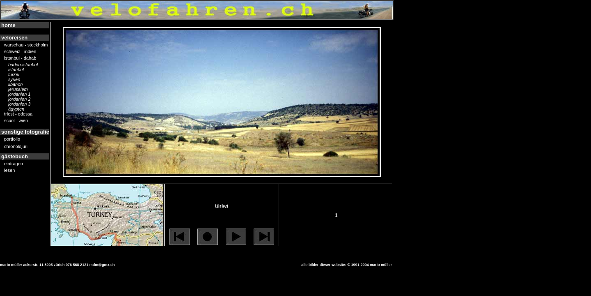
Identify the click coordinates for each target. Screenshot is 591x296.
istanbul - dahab (20, 58)
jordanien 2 (19, 99)
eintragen (13, 164)
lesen (9, 171)
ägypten (16, 109)
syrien (14, 80)
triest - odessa (18, 114)
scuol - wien (16, 121)
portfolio (12, 139)
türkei (13, 75)
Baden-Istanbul (23, 65)
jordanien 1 (19, 94)
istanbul (16, 70)
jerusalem (18, 90)
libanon (15, 85)
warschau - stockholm (26, 45)
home (8, 25)
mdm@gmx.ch (102, 265)
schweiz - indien (20, 52)
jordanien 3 (19, 104)
